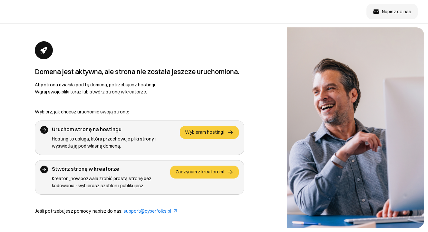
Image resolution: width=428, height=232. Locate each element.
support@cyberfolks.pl (150, 211)
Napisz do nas (392, 11)
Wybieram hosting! (209, 132)
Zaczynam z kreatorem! (204, 172)
